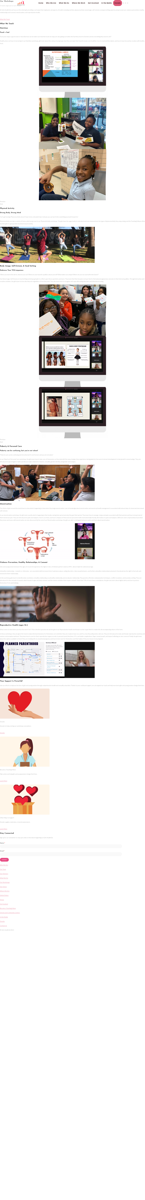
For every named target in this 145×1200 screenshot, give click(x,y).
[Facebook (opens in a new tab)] (126, 3)
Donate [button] (2, 733)
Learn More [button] (3, 781)
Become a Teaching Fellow (8, 908)
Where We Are (4, 891)
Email (2, 851)
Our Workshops (5, 882)
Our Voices (3, 886)
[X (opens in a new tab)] (124, 3)
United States (4, 895)
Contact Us (3, 925)
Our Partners (4, 873)
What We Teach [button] (5, 19)
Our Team (3, 869)
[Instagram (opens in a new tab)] (128, 3)
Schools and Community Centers (10, 912)
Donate (2, 921)
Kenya (2, 899)
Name (2, 843)
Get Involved (4, 904)
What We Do (4, 878)
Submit (4, 859)
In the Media (4, 917)
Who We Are (4, 865)
